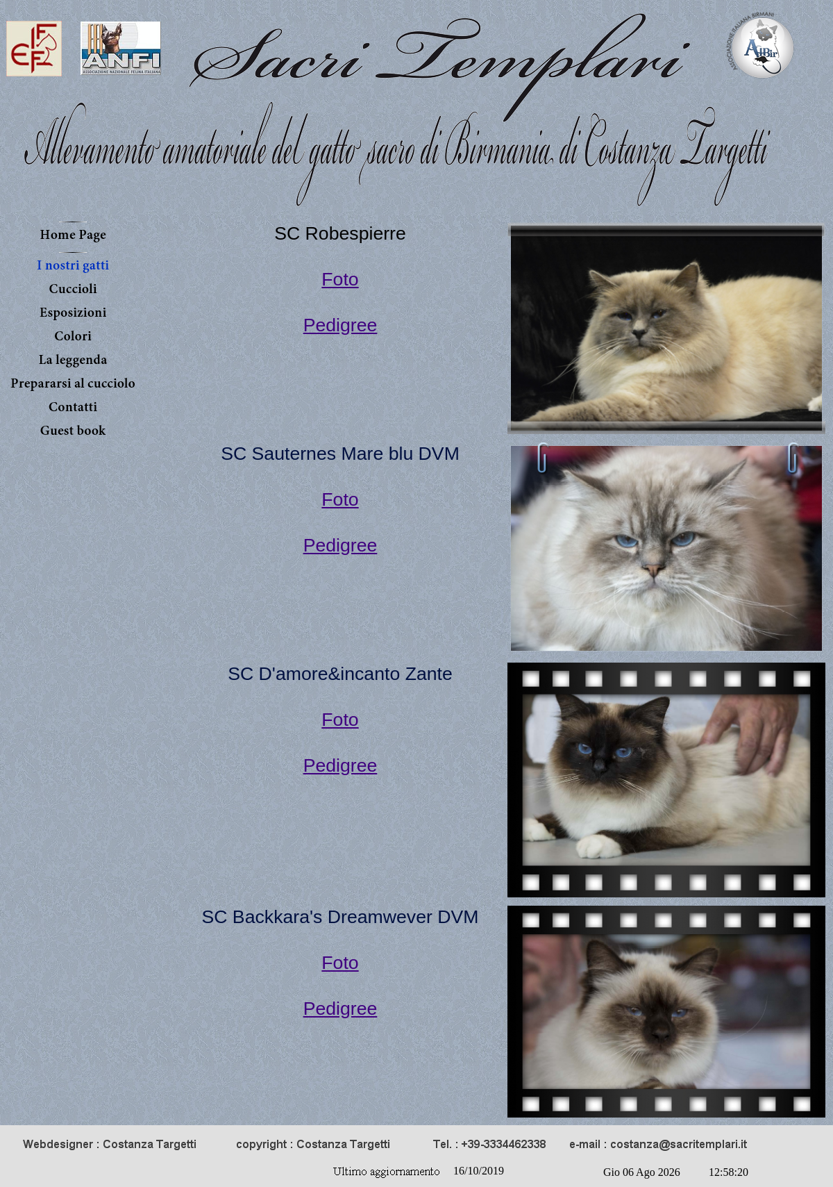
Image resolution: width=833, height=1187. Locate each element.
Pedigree (340, 325)
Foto (339, 279)
